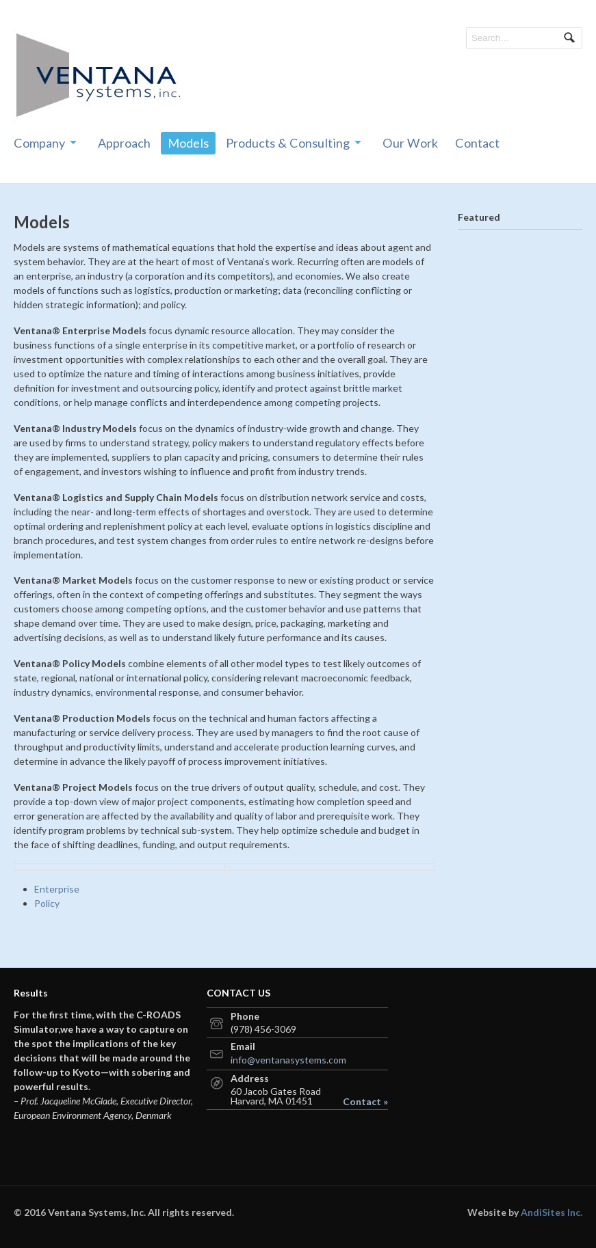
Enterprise (56, 889)
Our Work (410, 142)
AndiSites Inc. (551, 1212)
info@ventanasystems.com (288, 1060)
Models (188, 142)
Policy (47, 903)
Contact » (365, 1101)
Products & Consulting (288, 142)
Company (39, 142)
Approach (124, 142)
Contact (477, 142)
